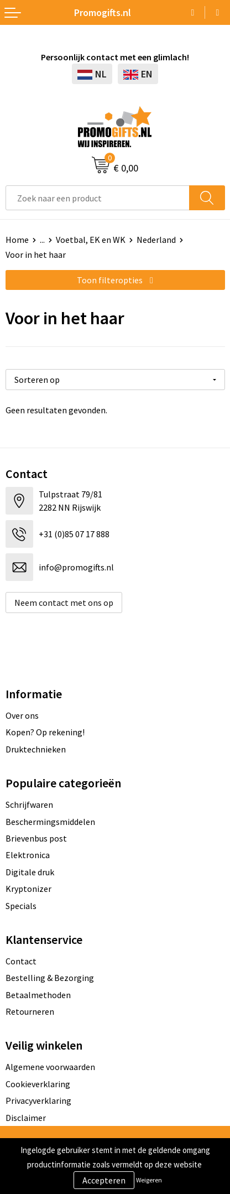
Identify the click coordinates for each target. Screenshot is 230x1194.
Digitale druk (30, 872)
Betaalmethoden (38, 994)
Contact (21, 961)
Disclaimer (26, 1117)
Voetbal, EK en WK (91, 239)
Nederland (156, 239)
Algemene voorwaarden (50, 1066)
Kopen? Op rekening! (45, 732)
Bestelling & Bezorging (50, 977)
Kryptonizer (28, 888)
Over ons (22, 715)
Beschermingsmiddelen (50, 821)
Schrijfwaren (29, 804)
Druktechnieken (36, 749)
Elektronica (28, 854)
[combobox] (98, 197)
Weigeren (149, 1180)
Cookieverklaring (38, 1083)
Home (17, 239)
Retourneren (30, 1011)
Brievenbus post (36, 838)
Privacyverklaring (38, 1100)
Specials (21, 905)
